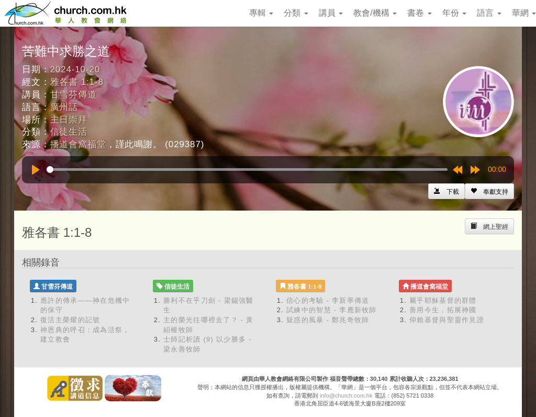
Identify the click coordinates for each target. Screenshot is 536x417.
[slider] (247, 169)
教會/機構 (375, 12)
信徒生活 (68, 132)
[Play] (35, 169)
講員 (331, 12)
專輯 (261, 12)
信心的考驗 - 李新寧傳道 (327, 300)
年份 (454, 12)
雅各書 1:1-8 (77, 82)
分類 (296, 12)
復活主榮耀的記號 (70, 320)
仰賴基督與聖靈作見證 (446, 320)
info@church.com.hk (346, 395)
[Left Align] (489, 191)
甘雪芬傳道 (73, 95)
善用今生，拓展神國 (443, 310)
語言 (489, 12)
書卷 (419, 12)
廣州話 (64, 107)
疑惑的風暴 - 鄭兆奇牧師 (327, 320)
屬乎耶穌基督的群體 (443, 300)
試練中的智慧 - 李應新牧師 (331, 310)
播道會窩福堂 (78, 144)
